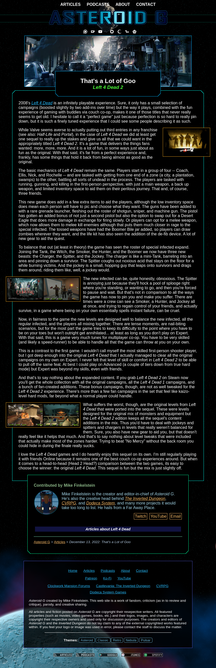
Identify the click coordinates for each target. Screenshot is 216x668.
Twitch (140, 516)
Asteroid (87, 640)
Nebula (131, 640)
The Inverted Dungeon (145, 498)
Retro (117, 640)
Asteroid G (42, 542)
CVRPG (69, 503)
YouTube (158, 516)
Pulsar (146, 640)
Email (176, 516)
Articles (59, 542)
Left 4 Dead (41, 103)
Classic (103, 640)
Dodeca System (100, 503)
